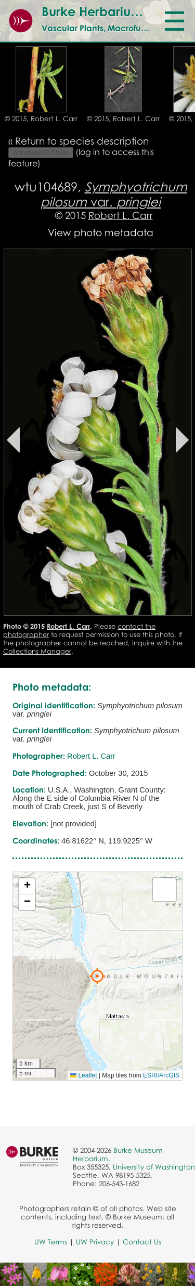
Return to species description (82, 141)
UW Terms (50, 1242)
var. (114, 194)
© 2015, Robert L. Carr (41, 118)
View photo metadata (100, 232)
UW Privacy (95, 1242)
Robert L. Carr (120, 215)
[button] (97, 976)
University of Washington (154, 1167)
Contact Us (142, 1242)
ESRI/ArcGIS (161, 1075)
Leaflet (83, 1075)
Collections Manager (37, 651)
